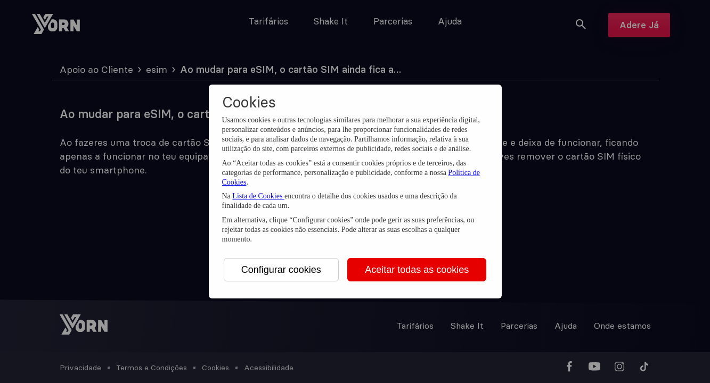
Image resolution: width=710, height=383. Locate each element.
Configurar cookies (281, 269)
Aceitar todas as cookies (417, 269)
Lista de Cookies (258, 196)
